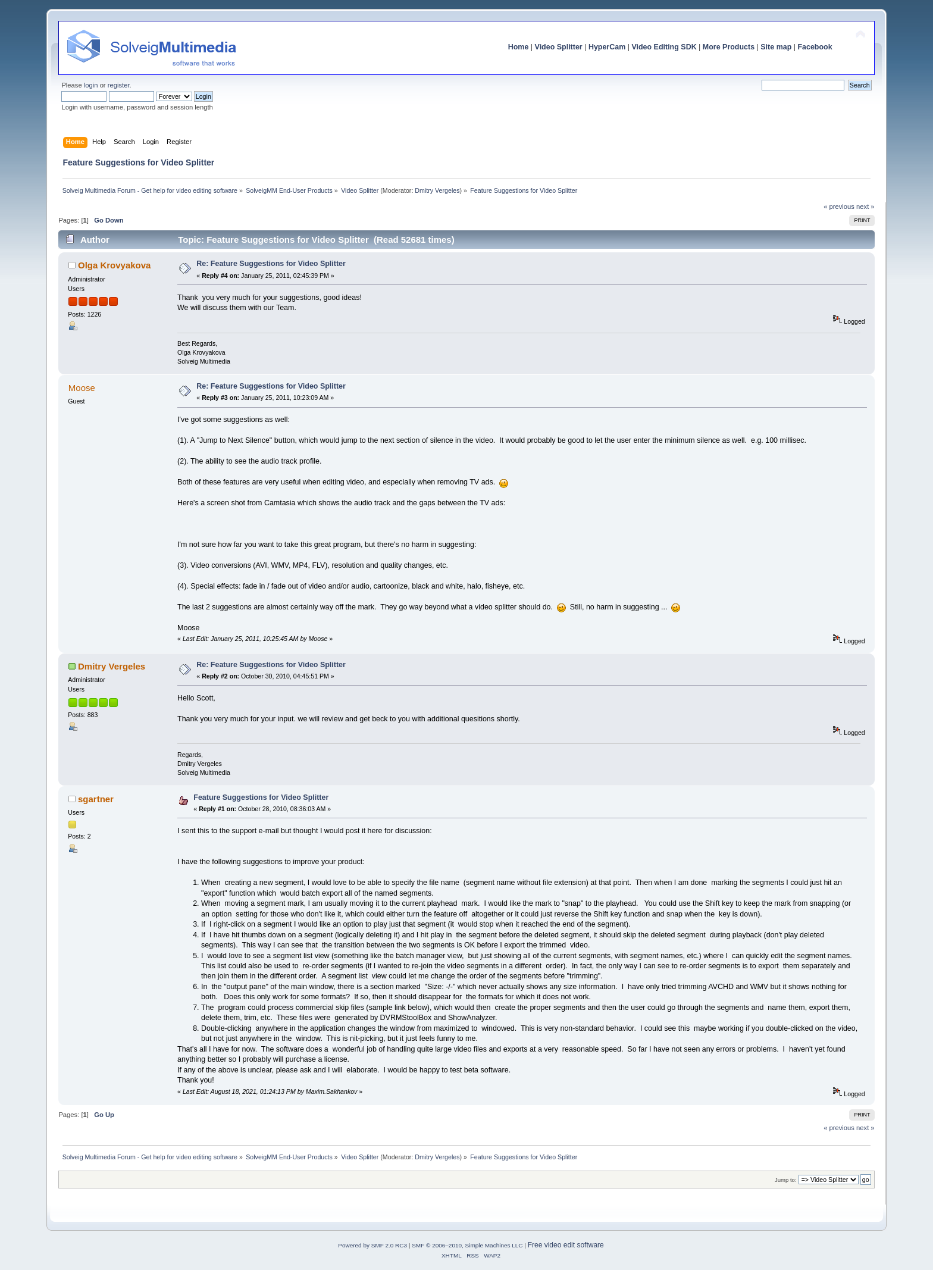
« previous (839, 206)
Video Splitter (559, 47)
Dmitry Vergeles (437, 190)
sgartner (96, 799)
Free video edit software (566, 1245)
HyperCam (606, 47)
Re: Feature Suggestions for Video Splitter (271, 263)
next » (865, 206)
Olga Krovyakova (114, 265)
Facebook (814, 47)
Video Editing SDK (663, 47)
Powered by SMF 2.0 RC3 (372, 1245)
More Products (728, 47)
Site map (775, 47)
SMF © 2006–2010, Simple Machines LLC (467, 1245)
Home (518, 47)
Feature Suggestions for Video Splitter (260, 797)
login (91, 85)
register (119, 85)
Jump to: (786, 1180)
